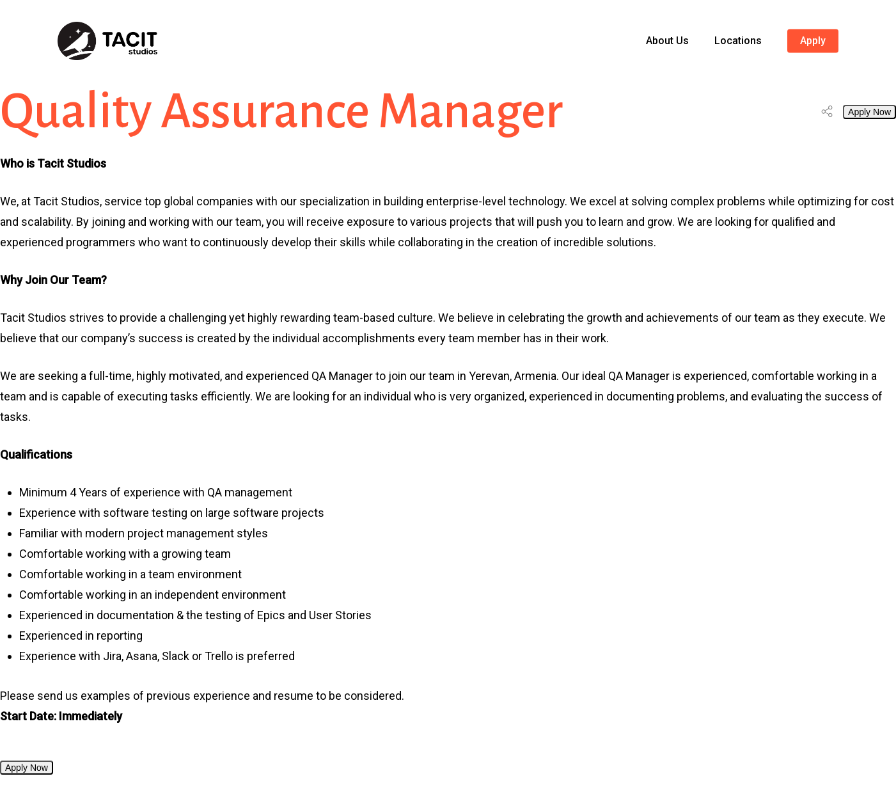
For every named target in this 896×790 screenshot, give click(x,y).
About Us (667, 41)
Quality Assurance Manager (281, 111)
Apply (813, 41)
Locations (738, 41)
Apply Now (869, 112)
